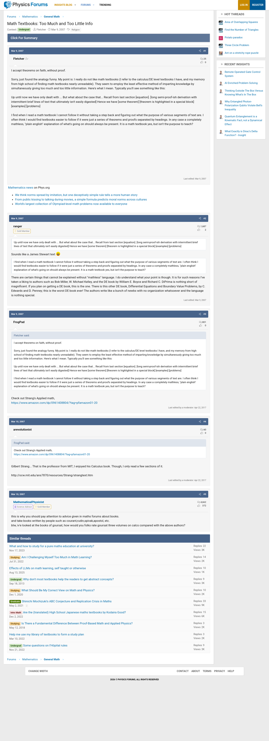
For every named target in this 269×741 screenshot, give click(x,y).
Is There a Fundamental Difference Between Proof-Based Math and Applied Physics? (102, 671)
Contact (179, 719)
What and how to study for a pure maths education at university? (76, 594)
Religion (101, 31)
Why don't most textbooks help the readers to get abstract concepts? (93, 627)
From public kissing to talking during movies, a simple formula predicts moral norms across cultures (106, 214)
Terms (203, 719)
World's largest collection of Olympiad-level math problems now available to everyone (96, 218)
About (192, 719)
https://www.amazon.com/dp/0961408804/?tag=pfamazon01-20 (79, 441)
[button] (100, 5)
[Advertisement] (108, 166)
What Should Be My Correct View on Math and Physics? (83, 638)
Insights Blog (88, 5)
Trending (130, 5)
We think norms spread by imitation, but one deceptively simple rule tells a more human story (101, 209)
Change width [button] (41, 719)
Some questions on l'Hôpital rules (70, 693)
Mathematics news (45, 202)
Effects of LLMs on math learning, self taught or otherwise (72, 616)
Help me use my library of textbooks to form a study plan (71, 682)
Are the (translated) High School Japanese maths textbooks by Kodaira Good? (99, 660)
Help (227, 719)
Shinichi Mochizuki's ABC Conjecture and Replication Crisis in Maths (92, 649)
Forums (111, 5)
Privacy (216, 719)
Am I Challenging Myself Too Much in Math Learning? (82, 605)
